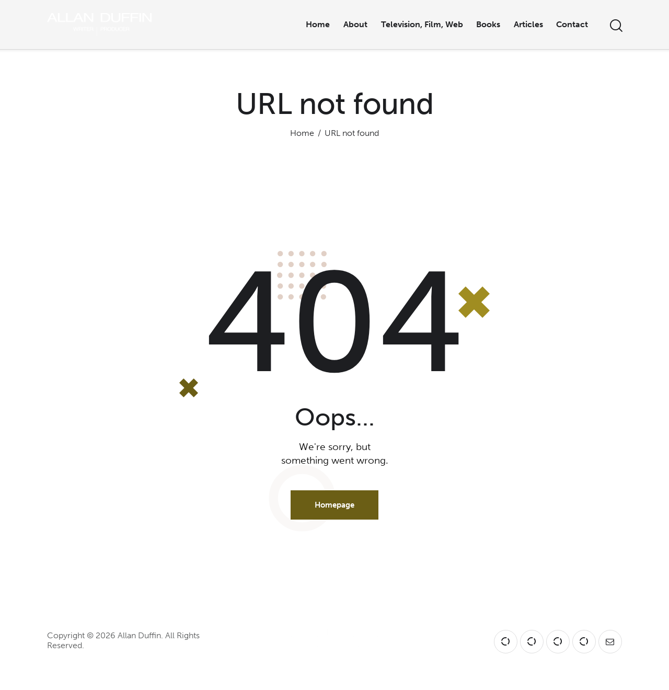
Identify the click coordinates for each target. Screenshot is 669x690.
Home (302, 133)
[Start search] (615, 26)
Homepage (334, 505)
